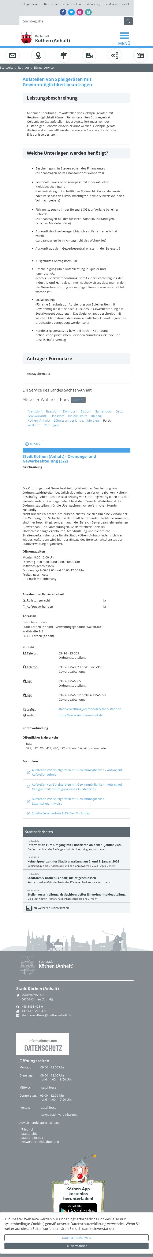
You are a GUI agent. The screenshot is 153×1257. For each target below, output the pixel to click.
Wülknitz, (34, 425)
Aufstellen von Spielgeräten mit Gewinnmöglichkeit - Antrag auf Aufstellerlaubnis (74, 772)
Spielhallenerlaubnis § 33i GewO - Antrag (58, 813)
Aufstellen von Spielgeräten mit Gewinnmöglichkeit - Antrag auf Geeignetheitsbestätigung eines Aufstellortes (74, 786)
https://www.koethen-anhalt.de (81, 715)
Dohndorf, (70, 411)
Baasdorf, (53, 411)
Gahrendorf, (103, 411)
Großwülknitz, (37, 416)
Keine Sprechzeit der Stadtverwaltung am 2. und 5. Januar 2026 (73, 861)
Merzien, (93, 420)
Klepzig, (96, 416)
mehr (103, 849)
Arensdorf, (35, 411)
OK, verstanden (76, 1246)
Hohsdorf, (58, 416)
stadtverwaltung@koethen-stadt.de (46, 1015)
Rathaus (24, 67)
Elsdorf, (86, 411)
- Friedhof (26, 1129)
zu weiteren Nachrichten (51, 908)
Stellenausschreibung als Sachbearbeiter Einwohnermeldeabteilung (76, 894)
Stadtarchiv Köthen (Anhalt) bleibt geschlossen (61, 878)
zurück (32, 444)
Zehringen (51, 425)
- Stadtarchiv (28, 1134)
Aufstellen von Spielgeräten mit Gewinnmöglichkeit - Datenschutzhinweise (66, 801)
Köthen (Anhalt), (39, 420)
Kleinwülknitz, (78, 416)
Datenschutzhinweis (76, 1238)
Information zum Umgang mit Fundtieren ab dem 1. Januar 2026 (74, 845)
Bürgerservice (44, 67)
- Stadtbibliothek (31, 1138)
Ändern (78, 400)
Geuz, (120, 411)
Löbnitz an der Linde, (69, 420)
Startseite (7, 67)
